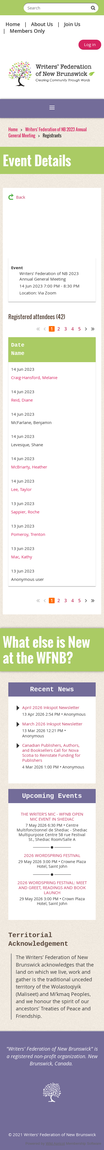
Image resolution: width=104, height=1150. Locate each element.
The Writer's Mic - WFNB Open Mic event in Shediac (52, 816)
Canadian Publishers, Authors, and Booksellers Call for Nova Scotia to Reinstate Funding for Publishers (51, 752)
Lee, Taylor (21, 489)
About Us (42, 24)
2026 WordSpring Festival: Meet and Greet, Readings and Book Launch (52, 887)
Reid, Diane (22, 400)
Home (13, 24)
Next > (86, 329)
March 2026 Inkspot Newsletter (52, 724)
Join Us (72, 24)
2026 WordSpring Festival (52, 855)
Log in (90, 44)
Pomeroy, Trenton (28, 534)
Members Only (27, 30)
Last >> (93, 329)
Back (20, 197)
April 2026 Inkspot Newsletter (50, 707)
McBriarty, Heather (29, 467)
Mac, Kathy (21, 556)
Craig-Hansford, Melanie (34, 377)
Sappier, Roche (25, 512)
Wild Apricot (55, 1143)
